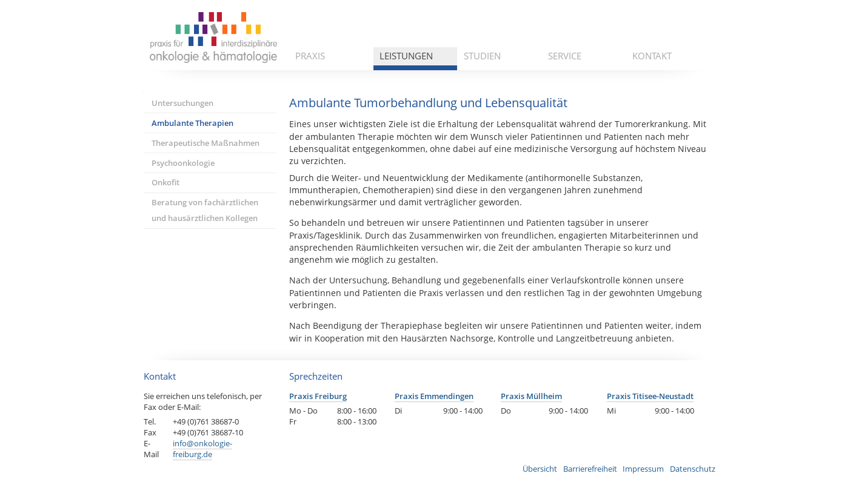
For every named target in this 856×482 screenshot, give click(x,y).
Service (564, 56)
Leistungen (406, 56)
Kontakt (652, 56)
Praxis (310, 56)
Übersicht (540, 468)
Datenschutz (692, 468)
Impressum (643, 468)
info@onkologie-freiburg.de (202, 449)
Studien (482, 56)
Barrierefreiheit (590, 468)
